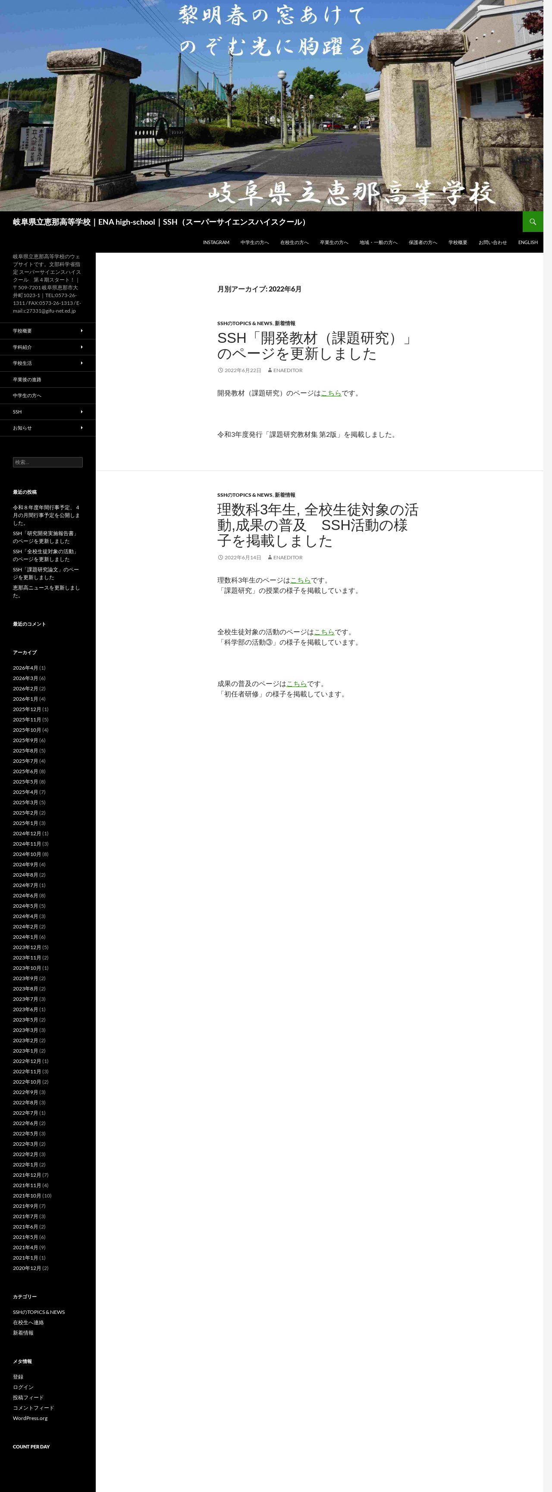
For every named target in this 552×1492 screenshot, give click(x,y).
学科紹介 (22, 347)
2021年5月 (25, 1237)
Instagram (216, 242)
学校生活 (22, 363)
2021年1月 (25, 1257)
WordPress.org (30, 1418)
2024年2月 (25, 926)
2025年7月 (25, 761)
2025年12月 (27, 709)
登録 (18, 1376)
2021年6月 (25, 1226)
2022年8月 (25, 1102)
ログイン (23, 1387)
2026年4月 (25, 668)
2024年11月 (27, 843)
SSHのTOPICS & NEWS (245, 323)
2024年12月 (27, 833)
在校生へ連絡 (28, 1322)
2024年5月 (25, 906)
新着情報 (285, 323)
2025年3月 (25, 802)
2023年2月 (25, 1040)
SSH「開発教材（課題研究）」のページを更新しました (317, 345)
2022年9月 (25, 1092)
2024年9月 (25, 864)
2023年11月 (27, 957)
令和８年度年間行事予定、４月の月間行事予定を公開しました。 (46, 515)
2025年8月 (25, 750)
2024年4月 (25, 916)
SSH (17, 411)
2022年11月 (27, 1071)
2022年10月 (27, 1081)
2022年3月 (25, 1144)
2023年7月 (25, 999)
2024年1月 (25, 937)
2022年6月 (25, 1123)
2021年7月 (25, 1216)
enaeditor (288, 370)
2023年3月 (25, 1030)
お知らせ (22, 427)
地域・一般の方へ (379, 242)
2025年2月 (25, 812)
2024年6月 (25, 895)
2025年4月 (25, 792)
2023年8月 (25, 988)
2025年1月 (25, 823)
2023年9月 (25, 978)
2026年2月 (25, 688)
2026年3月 (25, 678)
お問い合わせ (493, 242)
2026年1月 (25, 699)
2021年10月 (27, 1195)
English (528, 242)
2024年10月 (27, 854)
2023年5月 (25, 1019)
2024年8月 (25, 874)
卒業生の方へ (334, 242)
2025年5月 (25, 781)
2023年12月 (27, 947)
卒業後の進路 (27, 379)
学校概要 (457, 242)
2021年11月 (27, 1185)
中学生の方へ (255, 242)
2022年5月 (25, 1133)
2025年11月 (27, 719)
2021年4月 (25, 1247)
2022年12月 (27, 1061)
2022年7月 (25, 1113)
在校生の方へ (294, 242)
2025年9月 (25, 740)
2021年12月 (27, 1175)
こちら (331, 393)
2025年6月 (25, 771)
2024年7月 (25, 885)
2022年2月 (25, 1154)
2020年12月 (27, 1268)
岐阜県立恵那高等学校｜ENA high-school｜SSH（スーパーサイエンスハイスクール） (161, 221)
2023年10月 (27, 968)
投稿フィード (28, 1397)
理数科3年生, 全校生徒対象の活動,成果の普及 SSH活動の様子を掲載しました (318, 525)
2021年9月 (25, 1206)
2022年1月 (25, 1164)
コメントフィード (33, 1407)
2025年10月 (27, 730)
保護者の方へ (423, 242)
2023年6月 (25, 1009)
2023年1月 (25, 1050)
